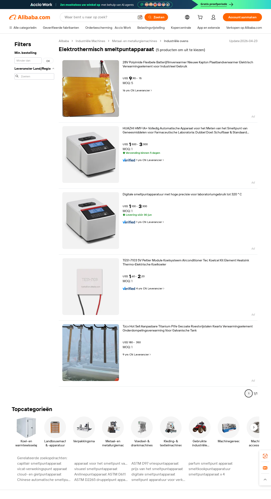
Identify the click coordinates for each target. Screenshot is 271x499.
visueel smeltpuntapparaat (95, 469)
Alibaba (64, 41)
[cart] (201, 18)
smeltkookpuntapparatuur (210, 469)
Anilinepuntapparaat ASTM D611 (100, 474)
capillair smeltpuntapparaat (39, 463)
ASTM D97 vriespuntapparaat (155, 463)
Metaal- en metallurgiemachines (134, 41)
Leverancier (144, 90)
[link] (265, 456)
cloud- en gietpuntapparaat (39, 474)
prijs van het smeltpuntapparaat (157, 469)
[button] (140, 17)
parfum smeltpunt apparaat (211, 463)
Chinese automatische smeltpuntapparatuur (44, 480)
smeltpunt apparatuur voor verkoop (158, 480)
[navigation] (34, 219)
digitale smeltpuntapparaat (153, 474)
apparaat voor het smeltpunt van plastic (101, 463)
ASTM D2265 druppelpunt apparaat (101, 480)
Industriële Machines (90, 41)
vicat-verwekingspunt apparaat (42, 469)
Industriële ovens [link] (176, 41)
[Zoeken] (156, 17)
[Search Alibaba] (99, 17)
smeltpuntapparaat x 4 (207, 474)
